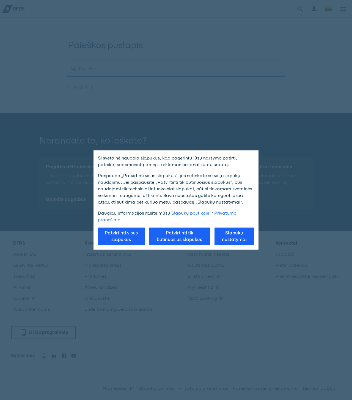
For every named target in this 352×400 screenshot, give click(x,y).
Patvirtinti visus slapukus (121, 236)
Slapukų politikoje (190, 213)
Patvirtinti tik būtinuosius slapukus (179, 236)
